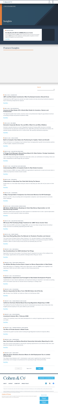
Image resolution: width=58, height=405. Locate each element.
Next (39, 368)
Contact (10, 383)
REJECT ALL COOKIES (44, 399)
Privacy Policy (25, 383)
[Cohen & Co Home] (7, 2)
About (5, 383)
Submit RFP (17, 383)
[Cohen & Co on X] (50, 383)
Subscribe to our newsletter (46, 378)
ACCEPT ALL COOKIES (44, 403)
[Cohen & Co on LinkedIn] (46, 383)
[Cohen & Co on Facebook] (53, 383)
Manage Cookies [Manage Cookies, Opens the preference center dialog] (44, 395)
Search (39, 87)
